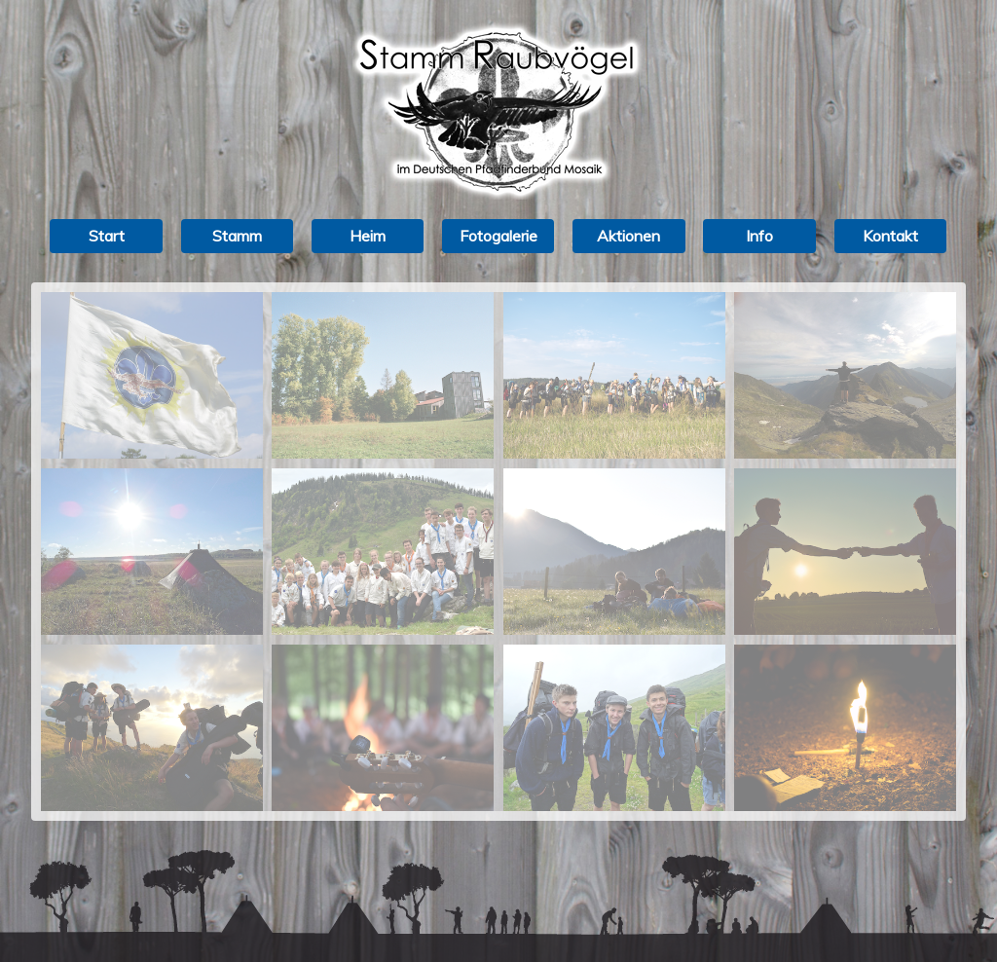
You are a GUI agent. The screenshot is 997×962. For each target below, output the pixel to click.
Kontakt (890, 235)
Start (107, 235)
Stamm (237, 235)
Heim (368, 235)
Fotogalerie (498, 235)
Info (759, 235)
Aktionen (628, 235)
